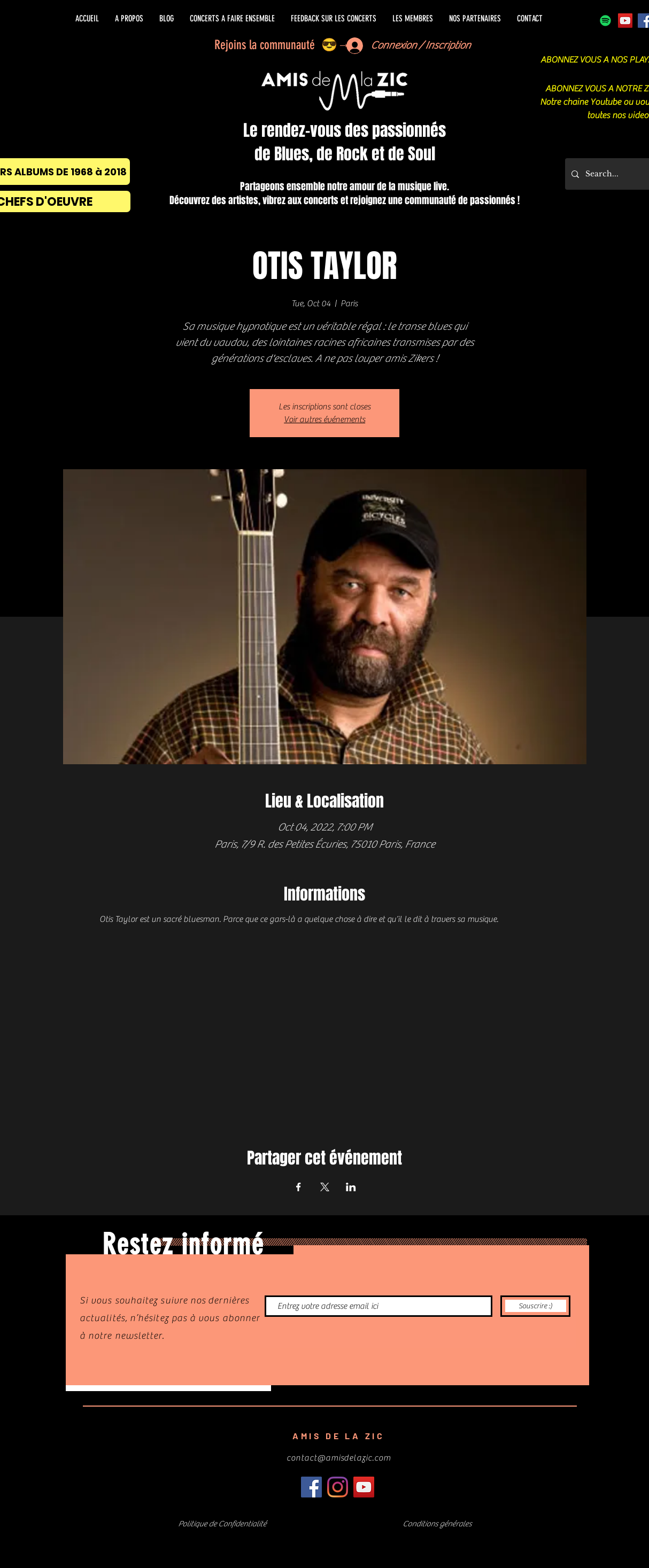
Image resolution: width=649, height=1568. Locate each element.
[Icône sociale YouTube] (625, 20)
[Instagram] (337, 1487)
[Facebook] (311, 1487)
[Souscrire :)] (535, 1306)
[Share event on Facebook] (298, 1187)
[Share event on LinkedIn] (351, 1187)
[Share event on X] (325, 1187)
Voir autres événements (324, 419)
